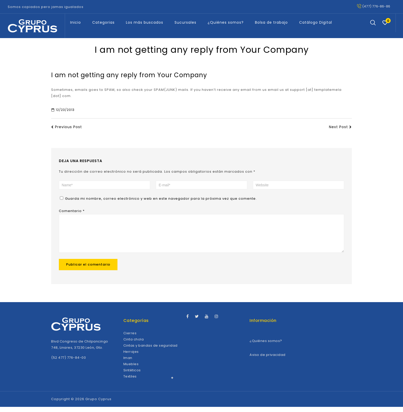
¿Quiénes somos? (226, 22)
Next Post (340, 126)
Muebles (131, 369)
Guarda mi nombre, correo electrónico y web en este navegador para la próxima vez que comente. (161, 198)
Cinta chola (133, 344)
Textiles (130, 381)
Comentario (72, 210)
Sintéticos (132, 375)
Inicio (75, 22)
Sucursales (185, 22)
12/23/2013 (63, 110)
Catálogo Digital (315, 22)
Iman (127, 363)
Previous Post (66, 126)
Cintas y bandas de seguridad (150, 350)
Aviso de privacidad (268, 359)
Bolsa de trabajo (271, 22)
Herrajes (131, 356)
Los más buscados (144, 22)
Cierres (130, 338)
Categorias (103, 22)
